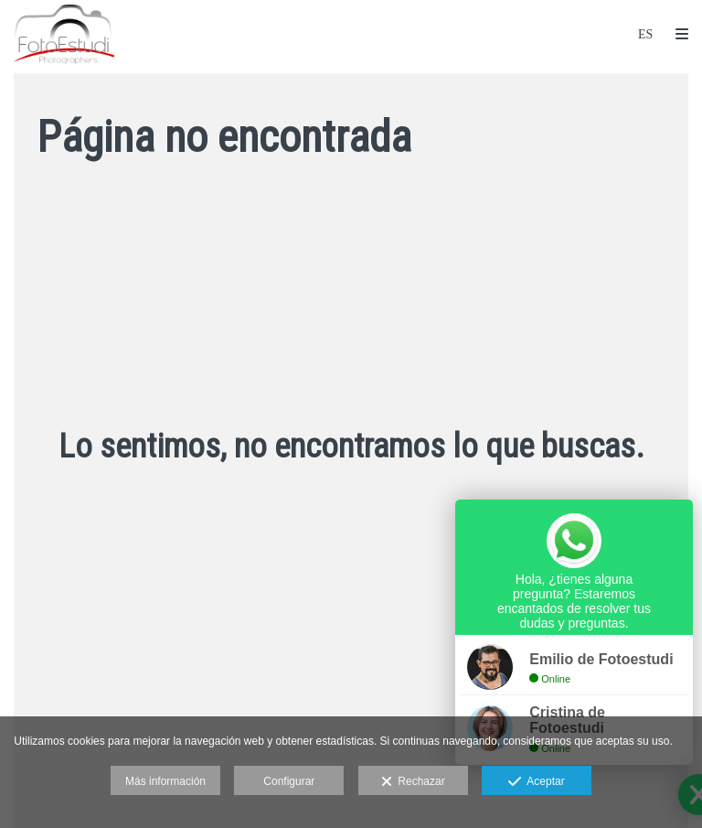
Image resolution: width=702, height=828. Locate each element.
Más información (165, 781)
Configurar (288, 781)
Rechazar (413, 782)
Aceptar (536, 782)
